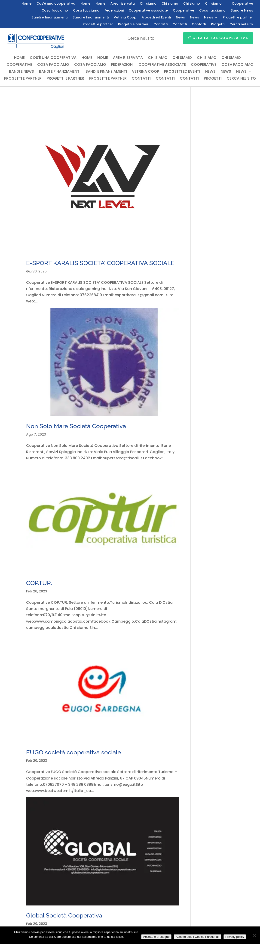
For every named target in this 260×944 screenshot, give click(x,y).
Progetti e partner (238, 18)
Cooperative (242, 4)
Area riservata (122, 4)
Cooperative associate (148, 11)
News (180, 18)
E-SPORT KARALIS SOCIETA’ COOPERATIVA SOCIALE (100, 263)
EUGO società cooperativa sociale (73, 752)
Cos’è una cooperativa (56, 4)
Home (26, 4)
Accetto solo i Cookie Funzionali (197, 936)
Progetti (217, 25)
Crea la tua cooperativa (220, 38)
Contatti (160, 25)
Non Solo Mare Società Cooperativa (76, 426)
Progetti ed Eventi (156, 18)
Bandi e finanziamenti (49, 18)
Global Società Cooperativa (64, 915)
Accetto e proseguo (156, 936)
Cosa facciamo (55, 11)
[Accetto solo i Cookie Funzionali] (254, 935)
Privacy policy (234, 936)
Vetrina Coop (125, 18)
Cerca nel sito (241, 25)
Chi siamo (148, 4)
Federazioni (114, 11)
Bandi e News (242, 11)
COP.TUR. (39, 583)
